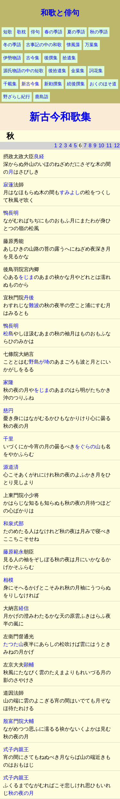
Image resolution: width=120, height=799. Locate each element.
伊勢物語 (12, 58)
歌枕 (21, 32)
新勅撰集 (53, 84)
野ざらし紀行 (16, 96)
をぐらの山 (87, 446)
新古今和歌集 (60, 117)
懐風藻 (73, 44)
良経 (39, 156)
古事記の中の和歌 (44, 44)
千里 (8, 439)
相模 (8, 580)
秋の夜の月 (21, 793)
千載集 (10, 84)
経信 (24, 608)
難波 (34, 305)
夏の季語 (76, 32)
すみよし (70, 192)
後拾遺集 (57, 70)
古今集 (32, 58)
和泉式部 (13, 523)
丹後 (29, 297)
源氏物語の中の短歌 (23, 70)
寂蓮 (8, 184)
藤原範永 (13, 551)
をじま (26, 277)
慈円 (8, 410)
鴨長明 (11, 213)
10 (101, 145)
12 (117, 145)
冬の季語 (12, 44)
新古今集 (30, 84)
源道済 (11, 467)
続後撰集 (76, 84)
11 (109, 145)
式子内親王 (16, 749)
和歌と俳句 (60, 13)
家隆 (8, 382)
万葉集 (91, 44)
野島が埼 (39, 362)
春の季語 (53, 32)
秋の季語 (99, 32)
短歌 (7, 32)
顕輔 (29, 664)
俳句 (35, 32)
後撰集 (51, 58)
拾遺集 (69, 58)
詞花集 (96, 70)
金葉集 (77, 70)
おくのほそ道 (103, 84)
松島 (8, 333)
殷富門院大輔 (18, 721)
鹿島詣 (41, 96)
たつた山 (13, 644)
